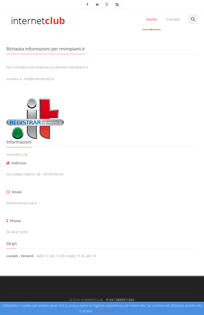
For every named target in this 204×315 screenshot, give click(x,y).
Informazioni (103, 311)
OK (122, 311)
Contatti (173, 19)
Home (151, 19)
